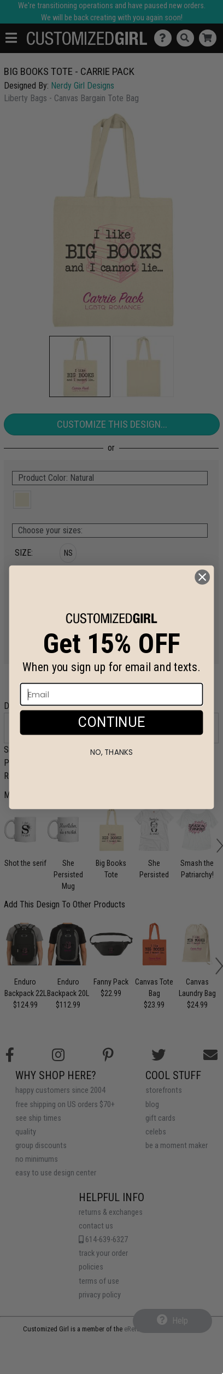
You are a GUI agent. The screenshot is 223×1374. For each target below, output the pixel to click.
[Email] (111, 716)
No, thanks (111, 773)
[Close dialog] (202, 599)
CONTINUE (111, 744)
